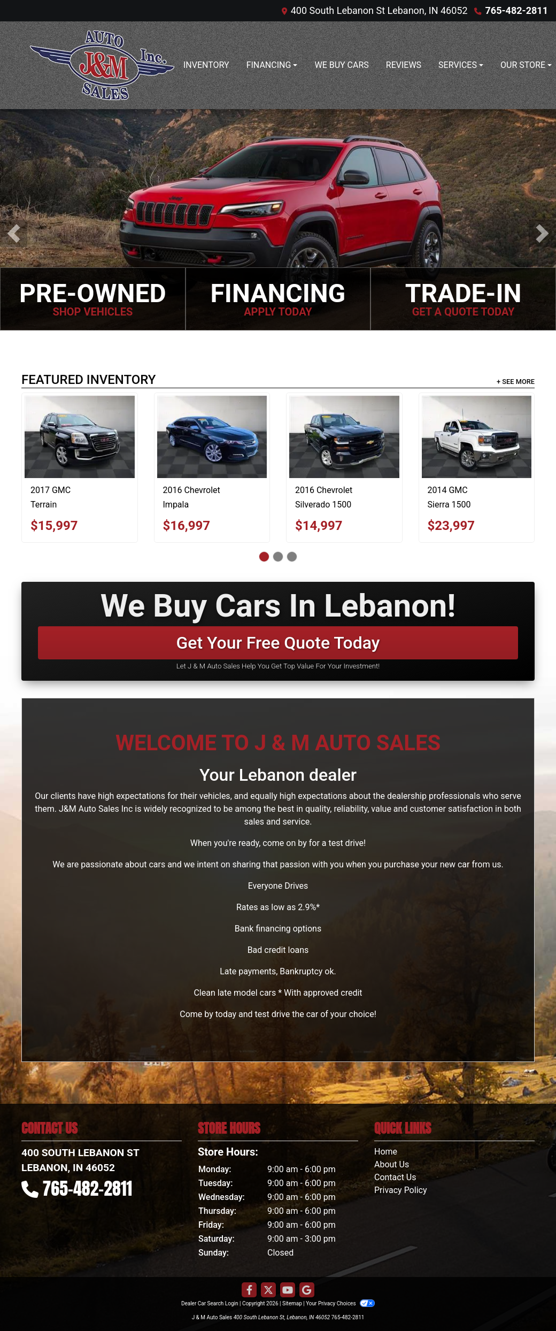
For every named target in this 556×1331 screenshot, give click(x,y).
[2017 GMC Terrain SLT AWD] (79, 437)
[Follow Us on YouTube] (287, 1290)
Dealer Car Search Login (209, 1303)
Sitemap (292, 1303)
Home (385, 1152)
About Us (391, 1164)
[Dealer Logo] (102, 65)
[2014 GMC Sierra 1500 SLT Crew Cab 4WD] (477, 437)
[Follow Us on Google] (306, 1290)
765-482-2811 (516, 10)
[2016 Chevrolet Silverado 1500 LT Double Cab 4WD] (344, 437)
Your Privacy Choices (340, 1303)
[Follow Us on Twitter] (268, 1290)
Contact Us (395, 1177)
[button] (13, 233)
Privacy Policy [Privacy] (400, 1190)
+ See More (516, 382)
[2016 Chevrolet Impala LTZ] (212, 437)
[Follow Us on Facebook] (249, 1290)
